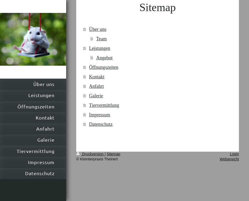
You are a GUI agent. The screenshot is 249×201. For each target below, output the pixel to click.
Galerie (96, 95)
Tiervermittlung (104, 105)
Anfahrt (96, 86)
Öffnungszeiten (104, 67)
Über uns (98, 29)
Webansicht (229, 159)
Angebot (104, 57)
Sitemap (113, 154)
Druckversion (90, 154)
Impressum (99, 114)
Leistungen (99, 48)
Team (101, 38)
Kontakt (97, 76)
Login (234, 154)
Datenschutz (101, 124)
